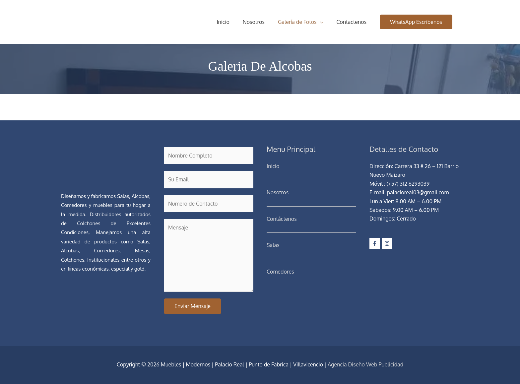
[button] (416, 22)
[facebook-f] (375, 243)
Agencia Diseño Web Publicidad (365, 364)
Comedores (280, 271)
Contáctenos (282, 219)
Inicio (273, 166)
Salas (273, 245)
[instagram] (388, 243)
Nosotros (278, 192)
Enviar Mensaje (192, 306)
